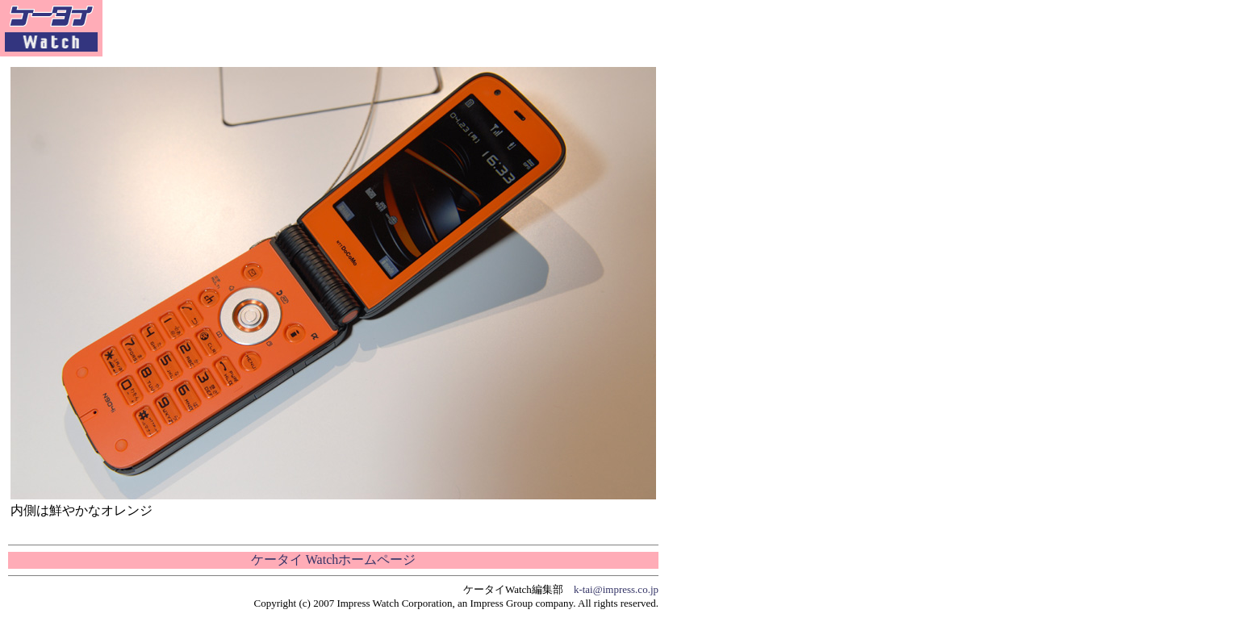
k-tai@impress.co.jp (616, 589)
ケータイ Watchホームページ (333, 559)
